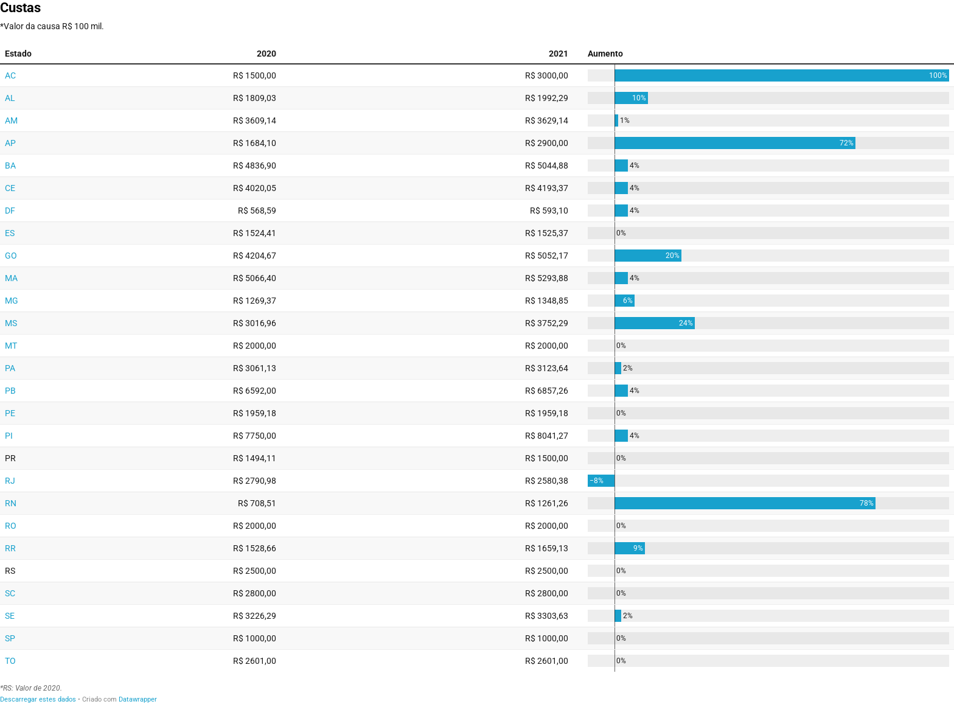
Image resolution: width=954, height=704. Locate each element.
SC (10, 593)
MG (11, 300)
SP (10, 638)
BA (10, 165)
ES (10, 233)
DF (10, 210)
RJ (10, 481)
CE (10, 188)
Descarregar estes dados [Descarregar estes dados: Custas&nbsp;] (38, 699)
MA (11, 278)
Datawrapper (138, 699)
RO (10, 526)
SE (10, 616)
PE (10, 413)
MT (11, 345)
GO (11, 255)
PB (10, 391)
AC (10, 75)
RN (10, 503)
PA (10, 368)
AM (11, 120)
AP (10, 143)
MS (11, 323)
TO (10, 661)
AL (10, 98)
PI (9, 436)
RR (10, 548)
